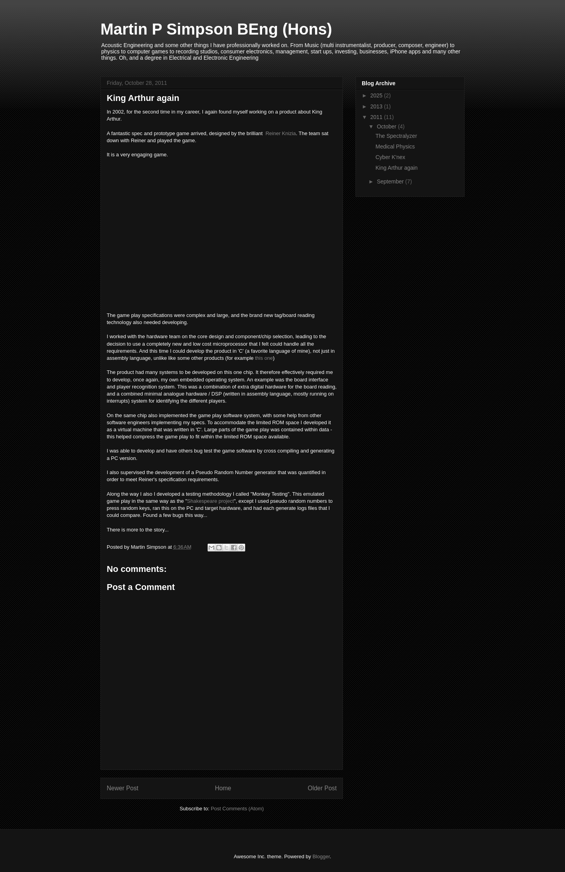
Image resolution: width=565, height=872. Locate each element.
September (391, 181)
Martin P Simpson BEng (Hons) (216, 29)
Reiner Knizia (281, 133)
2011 (377, 117)
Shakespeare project (210, 501)
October (387, 126)
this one (264, 358)
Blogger (321, 856)
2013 (377, 106)
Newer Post (123, 788)
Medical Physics (395, 146)
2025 (377, 95)
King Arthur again (396, 168)
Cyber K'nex (390, 157)
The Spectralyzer (396, 136)
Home (223, 788)
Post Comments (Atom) (237, 809)
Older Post (322, 788)
